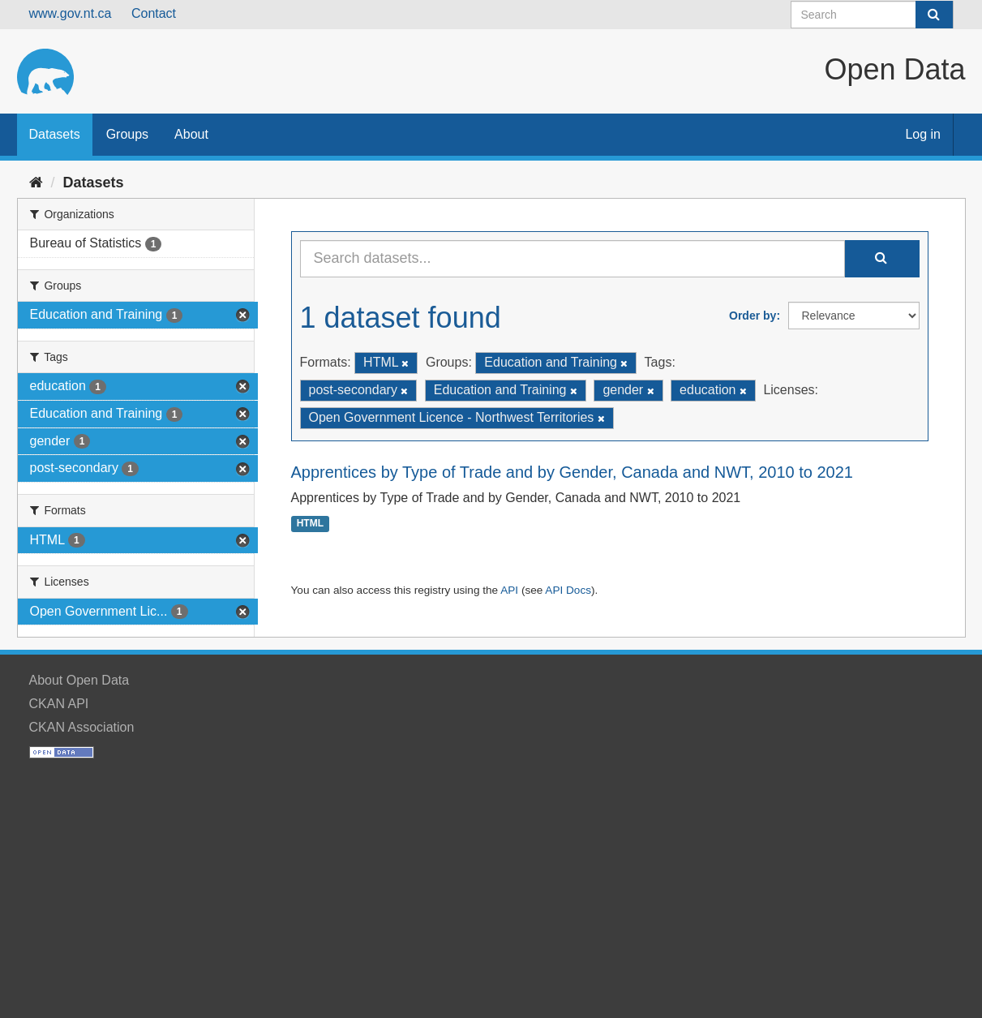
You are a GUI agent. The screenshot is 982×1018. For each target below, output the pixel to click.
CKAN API (59, 704)
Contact (153, 13)
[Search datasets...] (572, 258)
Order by (752, 315)
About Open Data (79, 680)
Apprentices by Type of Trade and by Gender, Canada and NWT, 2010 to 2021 (572, 472)
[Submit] (934, 14)
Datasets (54, 134)
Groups (127, 134)
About (191, 134)
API (509, 590)
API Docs (568, 590)
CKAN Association (82, 727)
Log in (923, 134)
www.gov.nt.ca (70, 13)
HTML (310, 524)
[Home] (36, 182)
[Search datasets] (872, 14)
